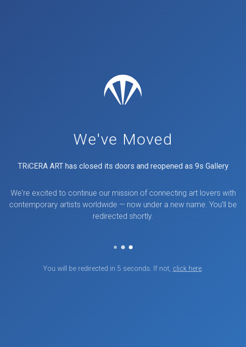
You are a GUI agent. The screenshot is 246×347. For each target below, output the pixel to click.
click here (187, 269)
